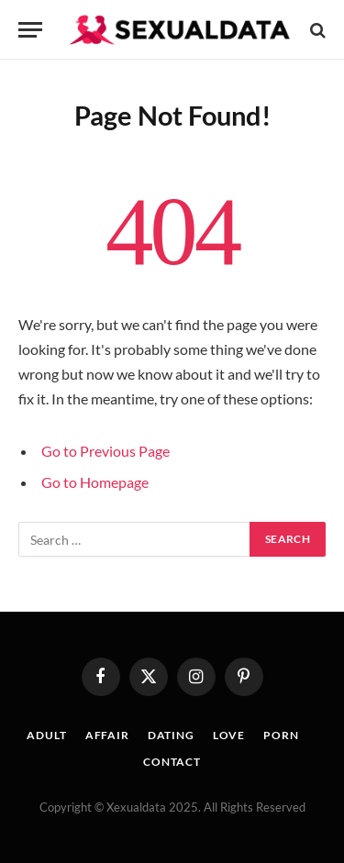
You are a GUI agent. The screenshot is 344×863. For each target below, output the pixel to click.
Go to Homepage (95, 482)
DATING (171, 735)
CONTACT (172, 762)
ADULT (46, 735)
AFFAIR (107, 735)
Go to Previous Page (105, 450)
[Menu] (30, 29)
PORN (280, 735)
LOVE (229, 735)
